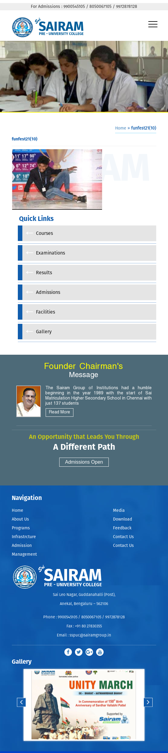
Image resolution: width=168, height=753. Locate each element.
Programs (21, 528)
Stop (87, 747)
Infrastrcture (24, 537)
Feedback (122, 528)
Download (122, 519)
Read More (59, 412)
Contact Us (123, 537)
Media (119, 510)
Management (24, 554)
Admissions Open (84, 462)
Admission (22, 546)
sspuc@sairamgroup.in (90, 635)
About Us (20, 519)
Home (120, 128)
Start (83, 747)
